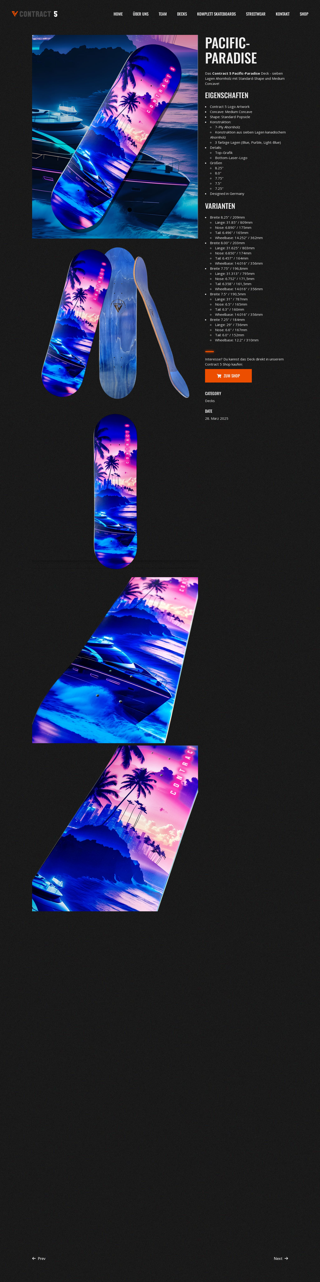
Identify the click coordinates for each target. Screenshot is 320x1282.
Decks (210, 400)
